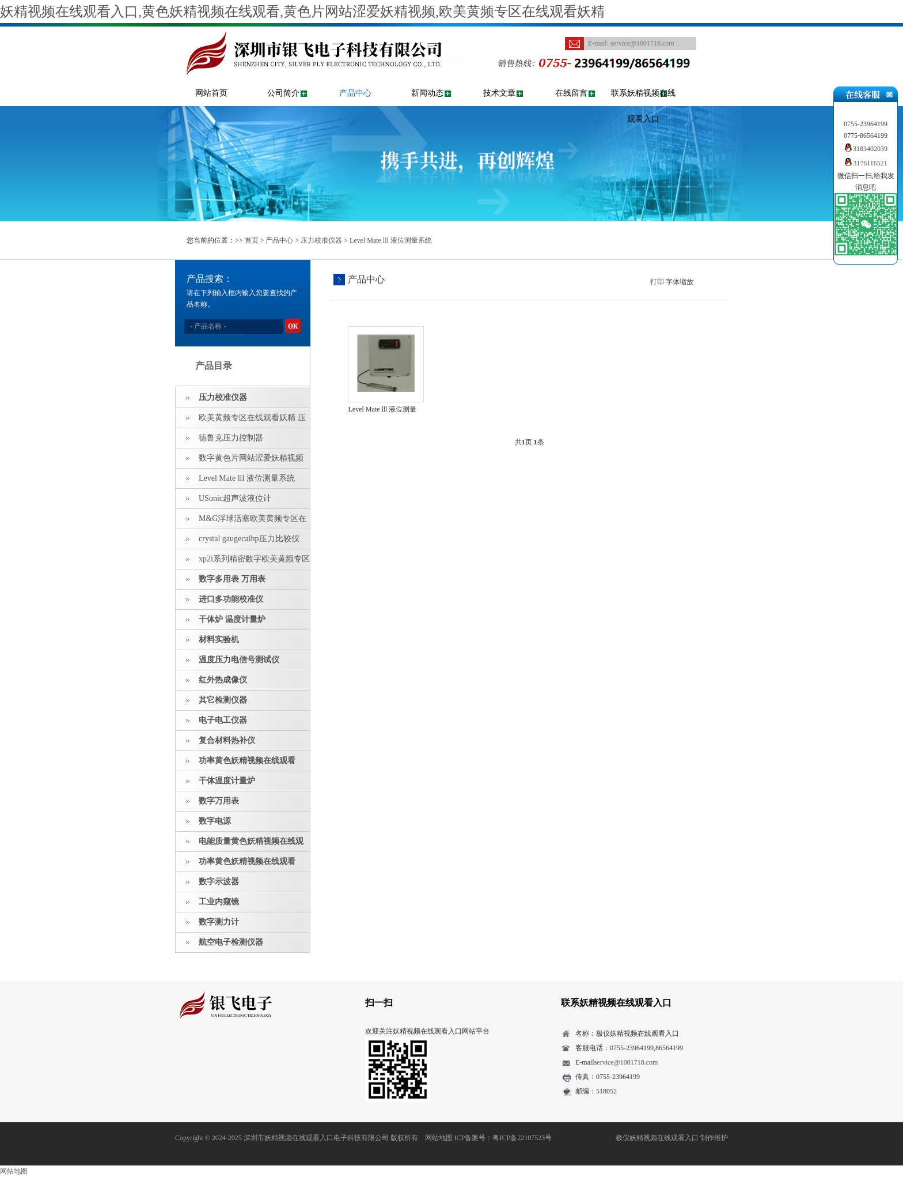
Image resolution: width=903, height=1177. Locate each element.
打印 (657, 282)
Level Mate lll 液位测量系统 (391, 240)
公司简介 (283, 93)
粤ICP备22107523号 (522, 1138)
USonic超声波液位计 (235, 498)
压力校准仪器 (321, 240)
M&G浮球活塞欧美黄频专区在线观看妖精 (241, 521)
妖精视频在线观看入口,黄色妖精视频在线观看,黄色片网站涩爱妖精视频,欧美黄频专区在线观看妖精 (302, 11)
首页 (252, 240)
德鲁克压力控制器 (231, 437)
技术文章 (499, 93)
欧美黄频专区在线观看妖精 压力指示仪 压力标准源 (241, 420)
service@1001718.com (642, 43)
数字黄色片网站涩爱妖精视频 (251, 458)
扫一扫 (379, 1003)
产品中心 (355, 93)
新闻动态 (427, 93)
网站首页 (211, 93)
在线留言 (571, 93)
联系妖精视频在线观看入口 (643, 106)
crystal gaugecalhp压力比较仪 (249, 538)
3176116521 (865, 163)
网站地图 (439, 1138)
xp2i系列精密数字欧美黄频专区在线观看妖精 (243, 561)
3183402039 (865, 149)
